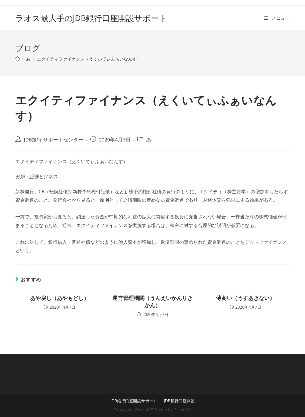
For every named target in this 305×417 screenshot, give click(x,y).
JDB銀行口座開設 (179, 401)
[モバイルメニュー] (277, 18)
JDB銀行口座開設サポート (133, 401)
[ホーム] (17, 59)
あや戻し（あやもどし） (59, 298)
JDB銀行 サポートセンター (54, 139)
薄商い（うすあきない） (245, 298)
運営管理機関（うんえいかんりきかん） (152, 301)
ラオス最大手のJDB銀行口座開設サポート (91, 17)
